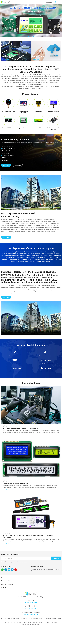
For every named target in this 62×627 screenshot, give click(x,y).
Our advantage (5, 153)
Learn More (6, 165)
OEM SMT (4, 157)
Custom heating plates (7, 146)
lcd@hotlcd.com (31, 603)
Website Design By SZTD (33, 624)
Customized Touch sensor (8, 155)
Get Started (18, 165)
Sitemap (24, 624)
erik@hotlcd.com (31, 609)
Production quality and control (9, 148)
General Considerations (7, 150)
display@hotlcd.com (31, 615)
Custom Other (5, 160)
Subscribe (55, 558)
